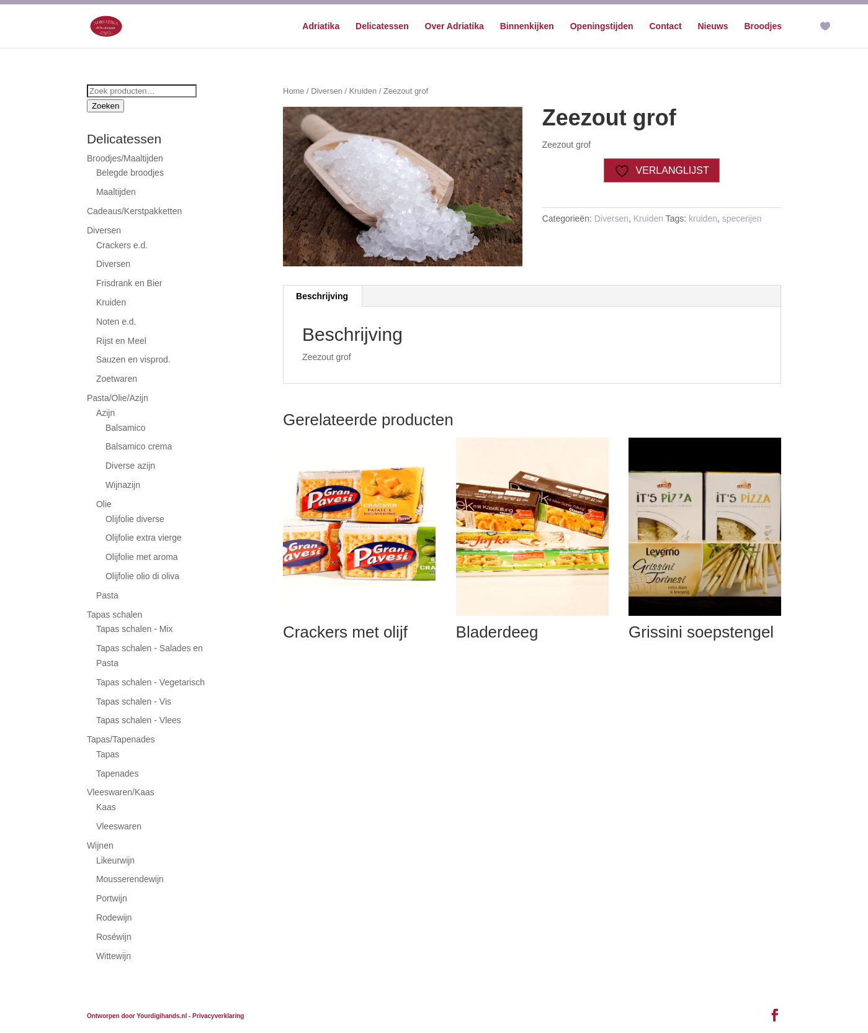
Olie (104, 504)
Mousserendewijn (130, 879)
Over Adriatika (454, 26)
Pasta (107, 595)
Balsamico (125, 428)
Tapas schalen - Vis (133, 701)
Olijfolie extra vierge (143, 538)
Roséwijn (114, 937)
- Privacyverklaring (216, 1016)
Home (293, 91)
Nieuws (713, 26)
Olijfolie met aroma (141, 557)
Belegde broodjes (130, 173)
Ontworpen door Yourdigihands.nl (137, 1016)
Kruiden (363, 91)
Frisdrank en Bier (129, 283)
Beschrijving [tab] (322, 296)
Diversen (326, 91)
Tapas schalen (115, 615)
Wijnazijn (122, 485)
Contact (665, 26)
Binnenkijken (527, 26)
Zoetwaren (116, 379)
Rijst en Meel (121, 341)
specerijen (742, 218)
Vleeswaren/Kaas (120, 792)
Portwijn (111, 898)
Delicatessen (382, 26)
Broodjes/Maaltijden (125, 158)
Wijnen (100, 845)
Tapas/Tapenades (121, 739)
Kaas (106, 807)
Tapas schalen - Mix (134, 629)
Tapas (107, 754)
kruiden (703, 218)
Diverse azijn (130, 466)
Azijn (105, 413)
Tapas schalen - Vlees (138, 720)
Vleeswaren (118, 826)
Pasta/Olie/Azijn (117, 398)
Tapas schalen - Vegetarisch (150, 682)
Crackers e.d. (122, 245)
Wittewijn (113, 956)
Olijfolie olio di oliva (142, 576)
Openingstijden (601, 26)
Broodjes (763, 26)
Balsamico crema (138, 446)
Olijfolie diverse (134, 519)
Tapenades (117, 773)
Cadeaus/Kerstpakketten (134, 211)
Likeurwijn (115, 860)
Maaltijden (116, 192)
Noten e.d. (116, 322)
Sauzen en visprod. (133, 359)
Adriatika (320, 26)
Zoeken (105, 106)
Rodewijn (114, 917)
